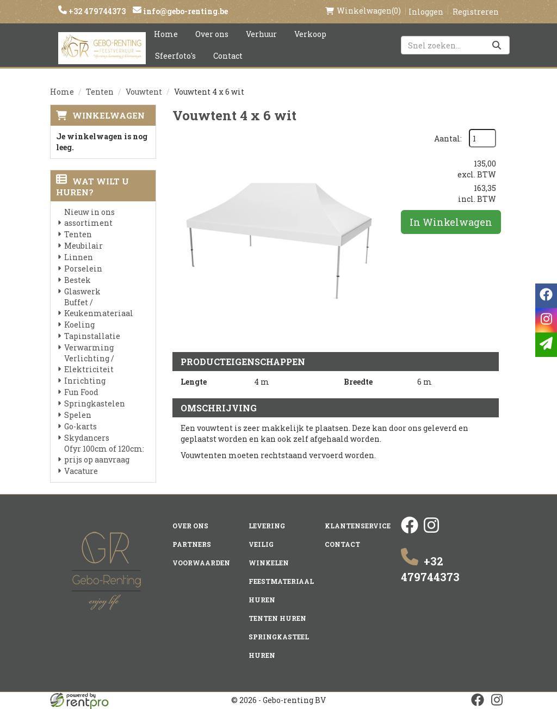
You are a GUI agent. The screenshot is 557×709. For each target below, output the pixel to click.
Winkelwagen (108, 115)
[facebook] (409, 531)
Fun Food (81, 392)
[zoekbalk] (455, 45)
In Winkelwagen (451, 222)
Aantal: (448, 138)
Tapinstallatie (92, 336)
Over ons (211, 34)
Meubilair (83, 246)
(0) (363, 10)
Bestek (77, 280)
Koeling (79, 324)
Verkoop (310, 34)
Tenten (100, 92)
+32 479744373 (96, 11)
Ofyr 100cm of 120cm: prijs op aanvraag (104, 454)
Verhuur (261, 34)
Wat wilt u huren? (92, 187)
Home (166, 34)
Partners (191, 544)
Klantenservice (358, 525)
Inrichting (85, 380)
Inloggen (426, 12)
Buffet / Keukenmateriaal (98, 307)
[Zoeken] (497, 45)
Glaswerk (82, 291)
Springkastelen (94, 403)
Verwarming (89, 347)
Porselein (83, 268)
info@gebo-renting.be (184, 11)
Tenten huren (277, 618)
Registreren (476, 12)
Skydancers (86, 438)
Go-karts (80, 426)
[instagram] (431, 531)
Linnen (78, 257)
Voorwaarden (201, 562)
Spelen (77, 415)
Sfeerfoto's (175, 56)
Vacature (81, 471)
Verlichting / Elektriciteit (89, 363)
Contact (228, 56)
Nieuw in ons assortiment (89, 217)
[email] (546, 344)
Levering (267, 525)
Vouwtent (144, 92)
